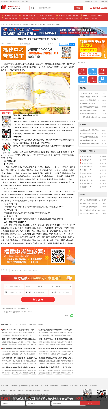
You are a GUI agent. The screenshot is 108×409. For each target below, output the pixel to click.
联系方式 (38, 390)
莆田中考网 (24, 385)
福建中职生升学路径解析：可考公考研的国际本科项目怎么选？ (19, 339)
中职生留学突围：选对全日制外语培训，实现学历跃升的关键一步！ (56, 358)
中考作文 (62, 18)
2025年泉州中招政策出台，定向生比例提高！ (90, 114)
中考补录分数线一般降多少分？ (90, 117)
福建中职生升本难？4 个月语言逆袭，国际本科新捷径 (19, 330)
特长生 (94, 15)
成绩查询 (25, 15)
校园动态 (15, 15)
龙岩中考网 (64, 385)
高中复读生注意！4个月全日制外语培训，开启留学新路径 (56, 348)
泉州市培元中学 (87, 183)
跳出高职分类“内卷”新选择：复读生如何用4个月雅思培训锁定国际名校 (19, 348)
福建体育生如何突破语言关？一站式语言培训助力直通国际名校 (56, 367)
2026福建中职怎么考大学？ (89, 140)
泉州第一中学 (86, 156)
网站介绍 (4, 390)
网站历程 (29, 390)
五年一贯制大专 (16, 270)
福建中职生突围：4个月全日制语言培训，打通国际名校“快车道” (56, 339)
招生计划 (51, 15)
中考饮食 (69, 18)
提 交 (90, 403)
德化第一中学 (86, 187)
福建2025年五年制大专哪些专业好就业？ (90, 107)
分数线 (31, 18)
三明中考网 (74, 385)
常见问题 (94, 18)
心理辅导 (75, 18)
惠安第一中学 (86, 177)
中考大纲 (62, 15)
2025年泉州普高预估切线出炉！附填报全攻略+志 (90, 100)
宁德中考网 (93, 385)
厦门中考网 (44, 385)
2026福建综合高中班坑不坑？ (89, 130)
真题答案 (75, 15)
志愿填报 (32, 15)
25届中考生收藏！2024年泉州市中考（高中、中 (90, 97)
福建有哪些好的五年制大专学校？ (90, 213)
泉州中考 (16, 24)
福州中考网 (14, 385)
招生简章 (43, 18)
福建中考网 (4, 385)
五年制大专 (87, 18)
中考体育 (86, 15)
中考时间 (15, 18)
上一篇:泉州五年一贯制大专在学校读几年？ (15, 308)
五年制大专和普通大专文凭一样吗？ (90, 207)
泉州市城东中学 (87, 167)
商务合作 (87, 1)
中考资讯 (8, 15)
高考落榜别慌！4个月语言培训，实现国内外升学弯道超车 (19, 358)
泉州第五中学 (86, 160)
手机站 (95, 1)
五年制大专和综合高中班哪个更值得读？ (90, 200)
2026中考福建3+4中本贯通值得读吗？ (90, 143)
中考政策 (8, 18)
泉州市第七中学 (87, 163)
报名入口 (82, 71)
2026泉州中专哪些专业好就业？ (90, 137)
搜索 (78, 8)
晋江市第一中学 (87, 180)
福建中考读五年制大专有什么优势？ (90, 210)
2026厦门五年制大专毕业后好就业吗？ (90, 203)
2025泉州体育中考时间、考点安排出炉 (90, 103)
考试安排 (102, 80)
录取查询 (25, 18)
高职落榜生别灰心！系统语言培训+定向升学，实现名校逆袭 (19, 367)
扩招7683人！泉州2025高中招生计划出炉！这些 (90, 93)
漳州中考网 (54, 385)
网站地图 (12, 390)
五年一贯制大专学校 (30, 270)
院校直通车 (104, 1)
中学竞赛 (101, 15)
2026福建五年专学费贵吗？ (89, 133)
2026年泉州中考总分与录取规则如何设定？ (90, 110)
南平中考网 (83, 385)
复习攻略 (69, 15)
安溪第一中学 (86, 170)
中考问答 (51, 18)
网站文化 (21, 390)
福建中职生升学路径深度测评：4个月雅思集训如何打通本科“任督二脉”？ (56, 330)
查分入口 (102, 71)
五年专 (82, 194)
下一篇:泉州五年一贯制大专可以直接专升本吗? (16, 312)
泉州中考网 (34, 385)
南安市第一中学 (87, 173)
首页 (10, 24)
